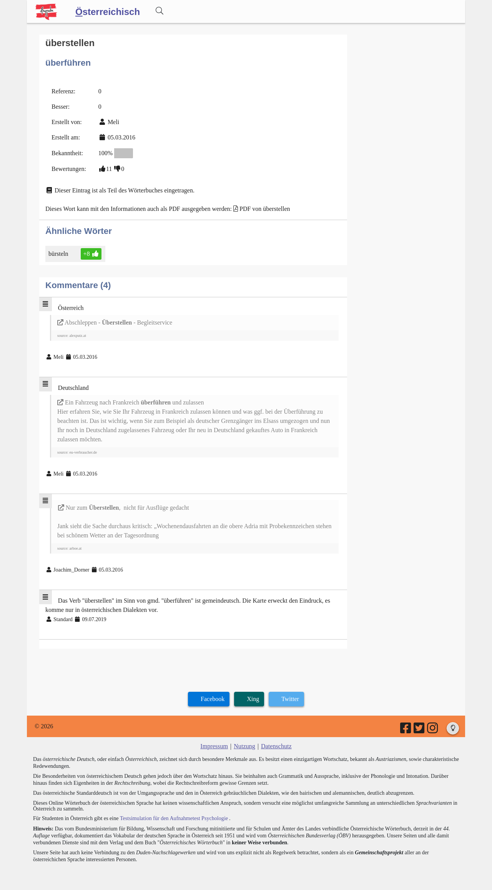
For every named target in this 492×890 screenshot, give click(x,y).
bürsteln (59, 253)
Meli (113, 121)
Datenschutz (276, 745)
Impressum (214, 745)
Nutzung (244, 745)
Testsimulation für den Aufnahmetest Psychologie (173, 817)
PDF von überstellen (264, 208)
